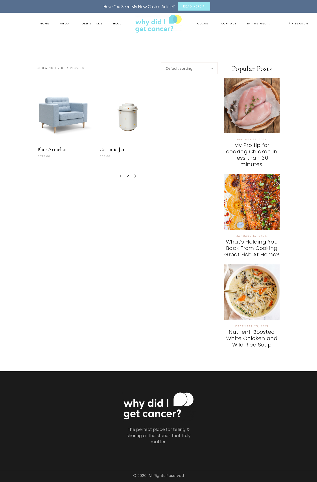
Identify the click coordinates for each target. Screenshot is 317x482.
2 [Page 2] (128, 176)
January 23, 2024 (251, 139)
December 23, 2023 (251, 326)
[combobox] (189, 68)
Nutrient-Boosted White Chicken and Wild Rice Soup (251, 338)
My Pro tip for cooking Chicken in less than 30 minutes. (251, 154)
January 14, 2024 (251, 236)
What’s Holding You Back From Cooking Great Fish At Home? (251, 248)
